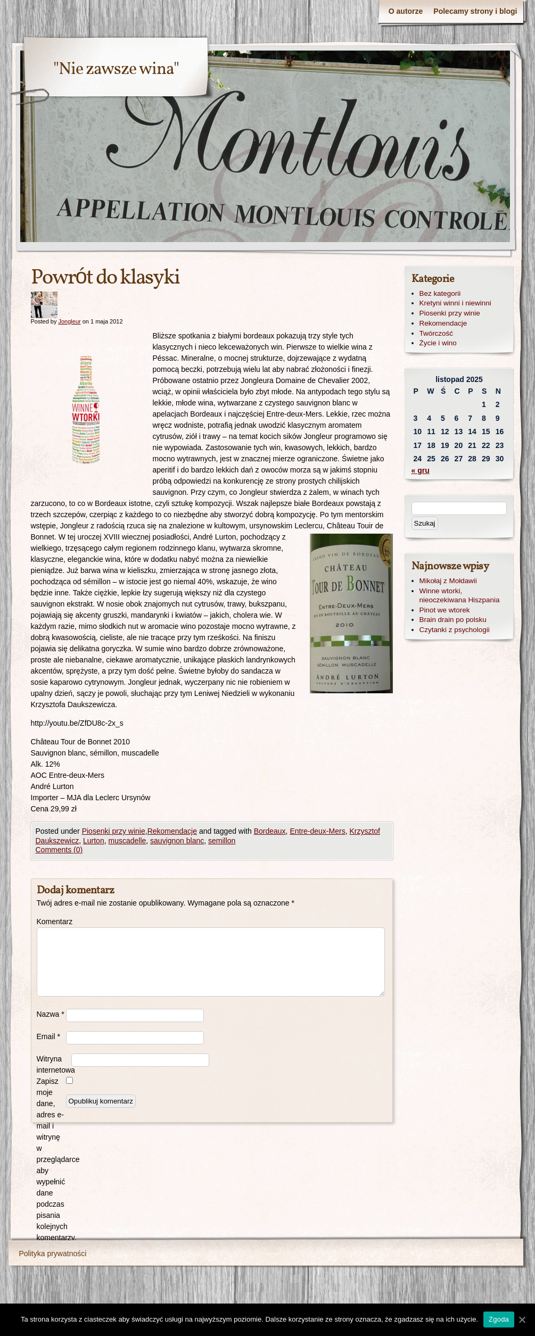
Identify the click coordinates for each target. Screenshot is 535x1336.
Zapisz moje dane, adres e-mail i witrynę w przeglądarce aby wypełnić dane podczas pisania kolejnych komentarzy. (51, 1159)
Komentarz (51, 921)
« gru (420, 470)
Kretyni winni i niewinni (455, 303)
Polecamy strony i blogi (475, 11)
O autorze (406, 11)
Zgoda (499, 1319)
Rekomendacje (172, 831)
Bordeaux (270, 831)
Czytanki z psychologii (454, 630)
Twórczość (436, 333)
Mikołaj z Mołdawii (448, 581)
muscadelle (127, 840)
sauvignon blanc (177, 840)
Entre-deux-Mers (317, 831)
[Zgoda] (521, 1319)
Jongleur (69, 321)
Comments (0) (59, 849)
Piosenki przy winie (113, 831)
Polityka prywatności (53, 1253)
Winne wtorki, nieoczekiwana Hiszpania (459, 595)
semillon (221, 840)
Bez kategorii (440, 293)
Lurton (93, 840)
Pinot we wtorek (444, 610)
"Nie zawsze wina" (116, 69)
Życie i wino (438, 343)
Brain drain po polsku (453, 620)
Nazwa (50, 1014)
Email (48, 1036)
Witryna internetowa (54, 1064)
